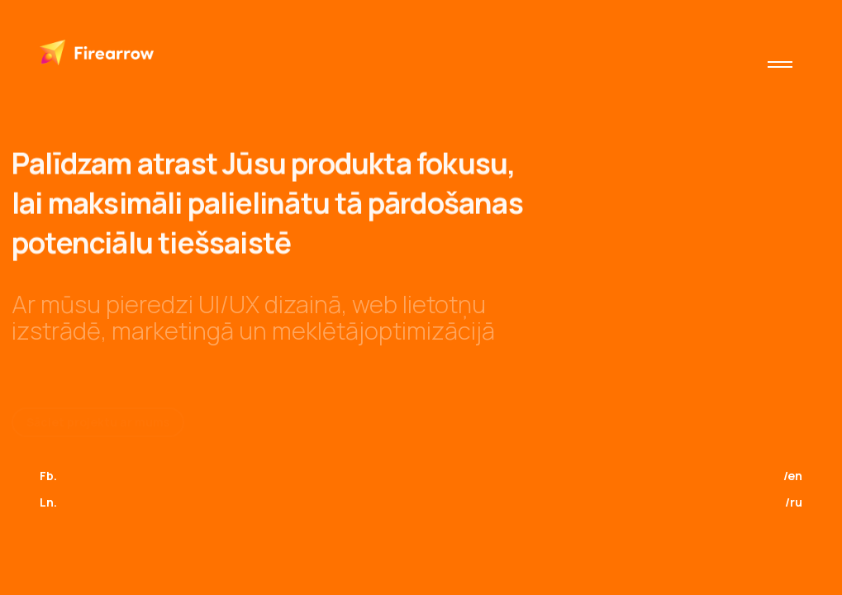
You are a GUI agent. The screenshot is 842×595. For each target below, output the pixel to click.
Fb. (48, 475)
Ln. (48, 502)
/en (792, 475)
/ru (793, 502)
